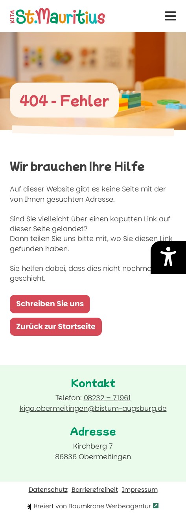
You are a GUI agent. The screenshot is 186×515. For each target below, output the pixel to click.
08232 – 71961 (107, 397)
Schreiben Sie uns (53, 305)
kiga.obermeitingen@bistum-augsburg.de (93, 408)
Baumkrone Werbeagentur (113, 506)
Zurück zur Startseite (56, 326)
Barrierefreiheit (95, 490)
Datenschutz (48, 490)
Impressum (140, 490)
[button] (170, 16)
